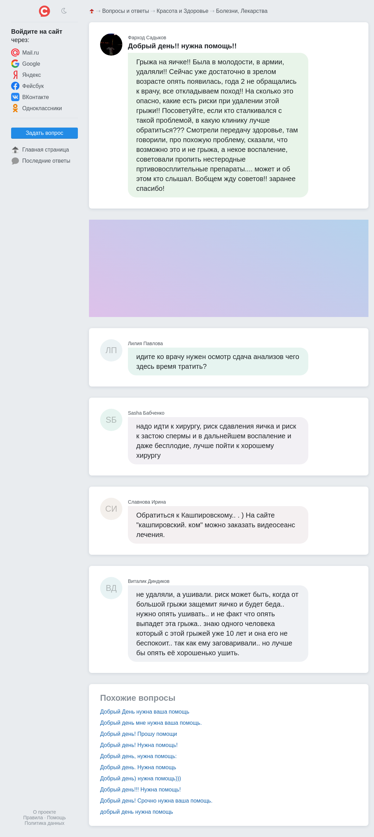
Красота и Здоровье (183, 11)
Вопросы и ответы (125, 11)
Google (25, 63)
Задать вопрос (44, 133)
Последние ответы (40, 161)
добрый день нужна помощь (136, 812)
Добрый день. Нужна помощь (138, 767)
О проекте (44, 812)
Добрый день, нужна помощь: (138, 756)
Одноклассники (36, 108)
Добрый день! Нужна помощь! (139, 745)
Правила (33, 817)
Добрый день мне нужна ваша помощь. (151, 723)
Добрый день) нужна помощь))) (140, 778)
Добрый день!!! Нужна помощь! (140, 790)
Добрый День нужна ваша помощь (144, 712)
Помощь (56, 817)
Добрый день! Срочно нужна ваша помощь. (156, 801)
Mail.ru (25, 52)
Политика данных (44, 823)
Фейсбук (27, 86)
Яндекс (26, 75)
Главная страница (40, 150)
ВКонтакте (30, 97)
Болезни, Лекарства (242, 11)
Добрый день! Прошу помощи (138, 734)
